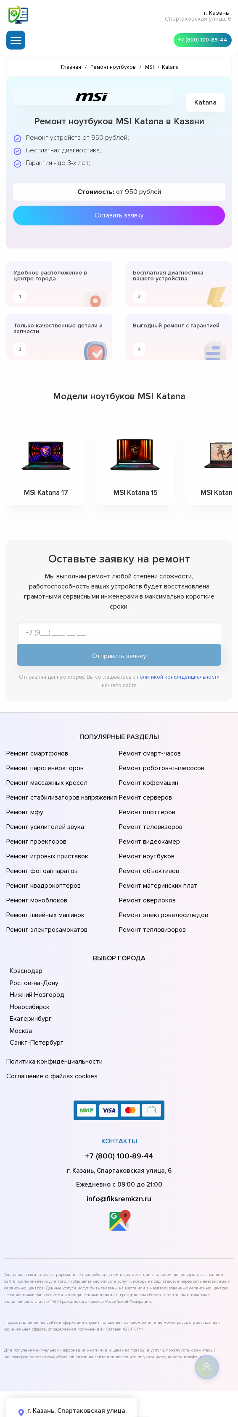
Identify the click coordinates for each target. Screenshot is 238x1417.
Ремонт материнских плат (156, 860)
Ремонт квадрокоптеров (42, 860)
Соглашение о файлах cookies (50, 1036)
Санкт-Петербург (35, 1007)
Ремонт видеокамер (148, 825)
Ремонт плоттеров (146, 801)
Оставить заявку (119, 211)
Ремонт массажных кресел (45, 778)
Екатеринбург (30, 983)
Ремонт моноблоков (35, 872)
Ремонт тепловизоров (151, 895)
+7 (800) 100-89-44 (200, 38)
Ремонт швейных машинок (44, 884)
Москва (21, 995)
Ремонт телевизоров (149, 813)
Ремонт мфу (23, 801)
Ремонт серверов (145, 790)
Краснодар (26, 935)
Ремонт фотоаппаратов (41, 848)
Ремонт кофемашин (147, 778)
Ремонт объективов (148, 848)
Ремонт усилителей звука (43, 813)
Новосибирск (29, 971)
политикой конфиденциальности (178, 679)
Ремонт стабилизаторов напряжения (60, 790)
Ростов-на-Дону (33, 947)
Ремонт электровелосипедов (162, 884)
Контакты (119, 1099)
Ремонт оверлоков (146, 872)
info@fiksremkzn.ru (119, 1157)
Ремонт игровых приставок (45, 837)
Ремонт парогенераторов (44, 766)
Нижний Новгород (36, 959)
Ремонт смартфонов (36, 754)
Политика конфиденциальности (52, 1024)
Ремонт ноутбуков (145, 837)
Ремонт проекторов (35, 825)
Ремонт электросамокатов (45, 895)
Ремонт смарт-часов (149, 754)
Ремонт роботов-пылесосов (160, 766)
